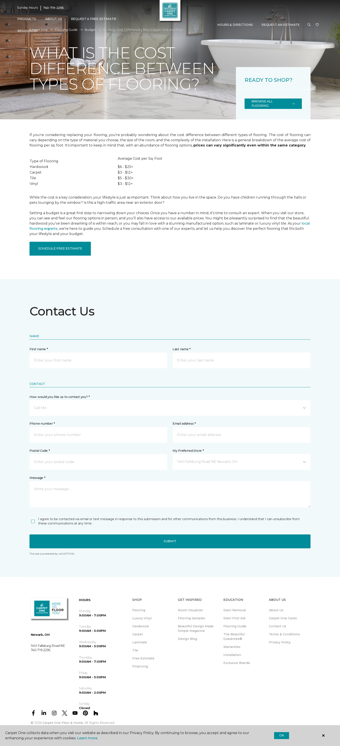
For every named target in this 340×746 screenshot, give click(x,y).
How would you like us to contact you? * (59, 396)
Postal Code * (39, 450)
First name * (38, 349)
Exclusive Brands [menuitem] (236, 663)
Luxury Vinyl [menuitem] (142, 618)
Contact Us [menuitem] (277, 626)
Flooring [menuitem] (138, 610)
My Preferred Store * (188, 450)
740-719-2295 (53, 8)
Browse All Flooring (273, 103)
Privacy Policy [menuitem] (280, 642)
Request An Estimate (281, 25)
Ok (281, 735)
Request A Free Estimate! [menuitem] (93, 19)
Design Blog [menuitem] (187, 639)
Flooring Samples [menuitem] (191, 618)
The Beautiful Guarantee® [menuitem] (234, 636)
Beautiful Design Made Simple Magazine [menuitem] (196, 628)
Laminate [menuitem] (139, 642)
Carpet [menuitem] (137, 634)
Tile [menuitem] (135, 650)
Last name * (182, 349)
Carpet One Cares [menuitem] (283, 618)
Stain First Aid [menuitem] (234, 618)
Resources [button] (27, 31)
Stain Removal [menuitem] (234, 610)
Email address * (184, 423)
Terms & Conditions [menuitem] (284, 634)
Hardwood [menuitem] (140, 626)
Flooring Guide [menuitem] (234, 626)
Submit (170, 541)
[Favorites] (317, 25)
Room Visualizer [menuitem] (190, 610)
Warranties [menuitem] (231, 647)
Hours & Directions (235, 25)
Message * (37, 477)
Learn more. (87, 738)
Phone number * (42, 423)
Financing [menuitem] (140, 666)
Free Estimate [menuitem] (143, 658)
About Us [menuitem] (276, 610)
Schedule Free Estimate (60, 248)
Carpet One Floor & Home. (63, 723)
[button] (309, 25)
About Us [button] (53, 19)
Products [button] (26, 19)
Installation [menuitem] (232, 655)
